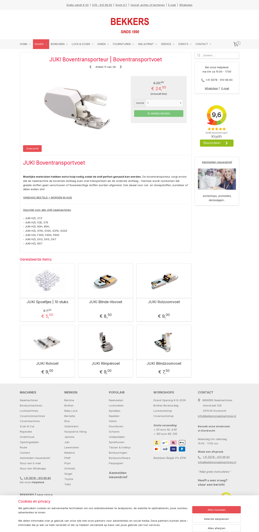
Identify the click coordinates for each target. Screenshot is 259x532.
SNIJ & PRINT (148, 44)
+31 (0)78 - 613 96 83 (218, 79)
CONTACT (203, 44)
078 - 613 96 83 (102, 4)
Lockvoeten (116, 405)
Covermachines (30, 421)
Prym (67, 463)
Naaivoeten (116, 400)
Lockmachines (29, 410)
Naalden (114, 416)
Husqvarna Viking (75, 431)
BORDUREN (60, 44)
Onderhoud (27, 436)
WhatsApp (185, 4)
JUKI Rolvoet (47, 363)
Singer (68, 473)
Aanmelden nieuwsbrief (217, 162)
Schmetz (69, 468)
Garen (113, 421)
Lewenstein (71, 447)
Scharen (114, 431)
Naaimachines (29, 400)
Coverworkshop (163, 416)
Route (23, 447)
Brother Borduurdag (165, 405)
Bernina (69, 400)
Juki (66, 442)
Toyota (68, 479)
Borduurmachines (31, 405)
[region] (102, 517)
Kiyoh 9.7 (121, 4)
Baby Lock (70, 410)
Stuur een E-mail (30, 463)
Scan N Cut (27, 426)
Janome (69, 436)
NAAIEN (41, 44)
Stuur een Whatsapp (33, 468)
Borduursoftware (119, 458)
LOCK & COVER (83, 44)
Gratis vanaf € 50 (77, 4)
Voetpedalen (117, 436)
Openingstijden (29, 442)
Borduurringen (118, 452)
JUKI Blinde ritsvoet (105, 302)
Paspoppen (116, 463)
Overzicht (32, 148)
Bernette (69, 416)
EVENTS (185, 44)
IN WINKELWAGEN (159, 113)
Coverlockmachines (32, 416)
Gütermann (71, 426)
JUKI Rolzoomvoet (164, 302)
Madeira (69, 452)
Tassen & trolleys (120, 447)
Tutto (67, 484)
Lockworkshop (162, 410)
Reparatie (26, 431)
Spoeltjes (114, 410)
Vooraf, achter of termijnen (148, 4)
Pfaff (67, 458)
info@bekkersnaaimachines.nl (217, 416)
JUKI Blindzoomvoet (164, 363)
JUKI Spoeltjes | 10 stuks (47, 302)
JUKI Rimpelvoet (106, 363)
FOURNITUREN (124, 44)
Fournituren (116, 426)
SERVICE (168, 44)
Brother (69, 405)
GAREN (103, 44)
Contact (25, 452)
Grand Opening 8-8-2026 (169, 400)
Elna (67, 421)
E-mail (172, 4)
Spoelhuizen (116, 442)
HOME (25, 44)
